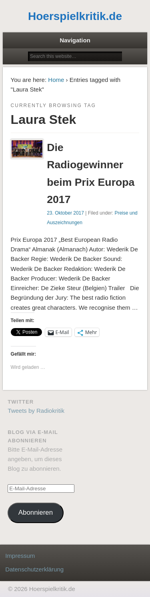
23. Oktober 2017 (65, 213)
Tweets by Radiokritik (36, 410)
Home (56, 79)
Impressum (20, 555)
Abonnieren (35, 512)
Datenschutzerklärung (34, 569)
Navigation (75, 40)
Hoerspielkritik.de (75, 16)
